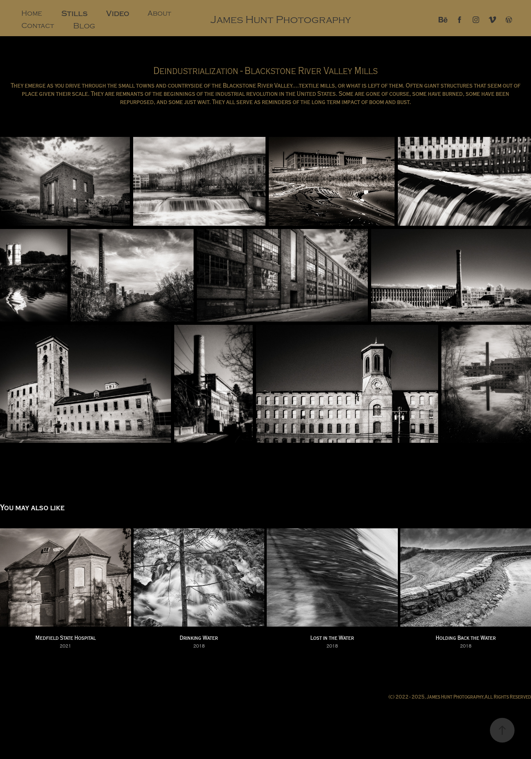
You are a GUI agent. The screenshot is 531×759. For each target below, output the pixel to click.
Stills (74, 13)
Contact (37, 26)
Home (31, 13)
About (159, 13)
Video (117, 13)
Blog (84, 25)
